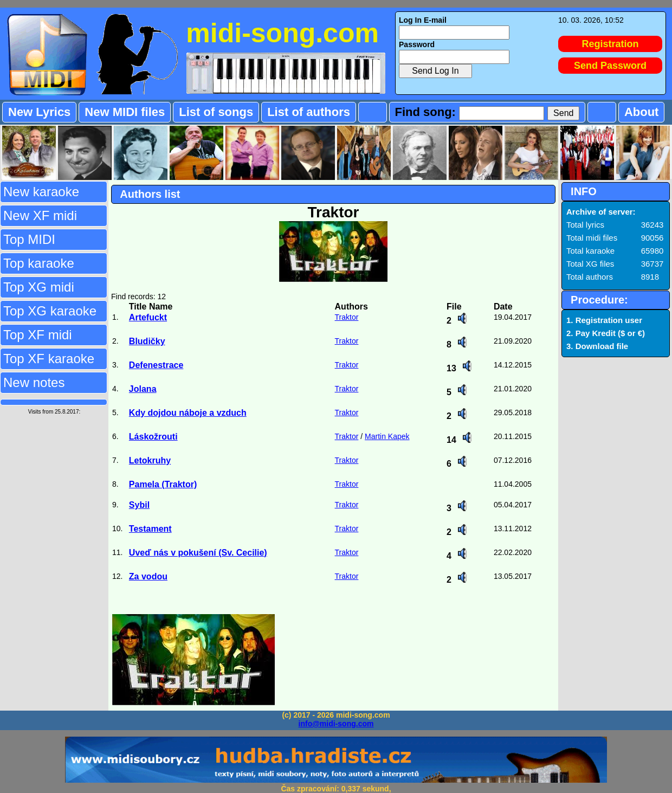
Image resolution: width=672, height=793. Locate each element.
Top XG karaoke (49, 311)
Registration (610, 43)
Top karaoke (38, 263)
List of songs (216, 112)
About (641, 112)
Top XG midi (38, 287)
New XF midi (40, 215)
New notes (33, 382)
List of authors (308, 112)
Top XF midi (37, 334)
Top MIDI (29, 239)
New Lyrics (39, 112)
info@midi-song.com (336, 723)
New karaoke (41, 191)
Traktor (347, 317)
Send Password (610, 65)
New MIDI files (125, 112)
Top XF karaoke (48, 358)
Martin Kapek (387, 436)
